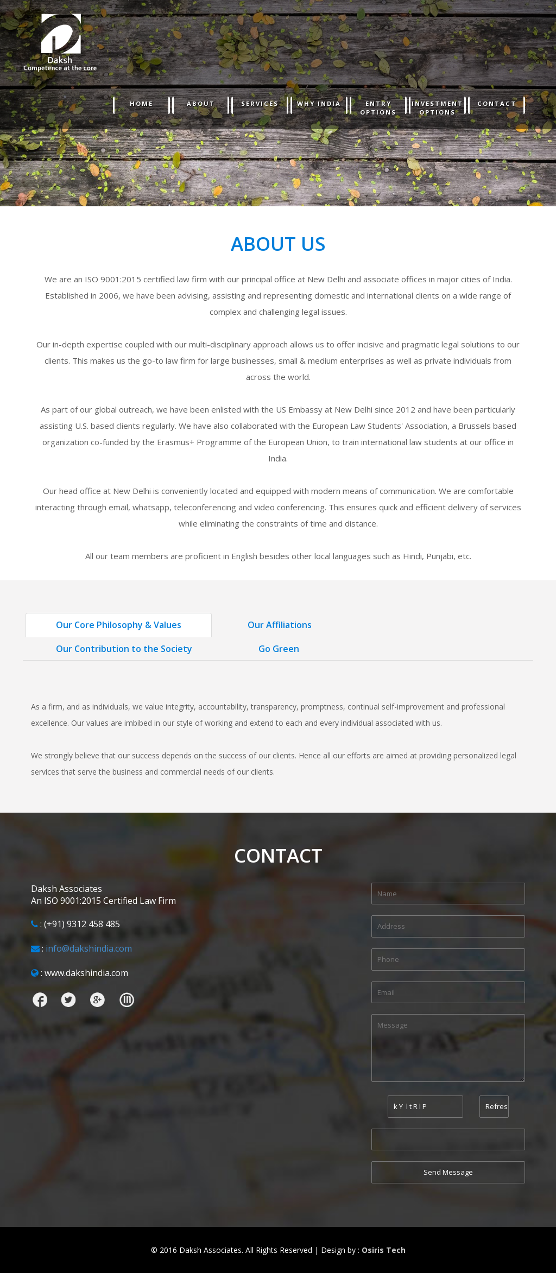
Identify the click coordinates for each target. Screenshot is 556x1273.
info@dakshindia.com (89, 948)
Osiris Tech (384, 1250)
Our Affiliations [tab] (280, 625)
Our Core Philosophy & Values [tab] (118, 625)
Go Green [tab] (278, 649)
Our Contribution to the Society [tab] (124, 649)
